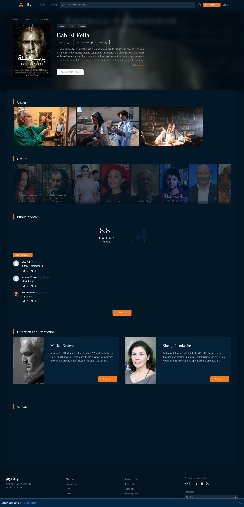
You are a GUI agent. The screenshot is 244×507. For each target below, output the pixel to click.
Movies (29, 19)
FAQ (68, 489)
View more (138, 65)
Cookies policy (131, 479)
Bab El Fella (45, 19)
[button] (199, 4)
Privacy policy (131, 493)
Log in (226, 5)
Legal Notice (130, 484)
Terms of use (130, 489)
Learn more (30, 502)
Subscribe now (211, 5)
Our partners (71, 484)
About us (70, 479)
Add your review (22, 255)
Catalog (53, 5)
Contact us (70, 493)
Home (42, 5)
